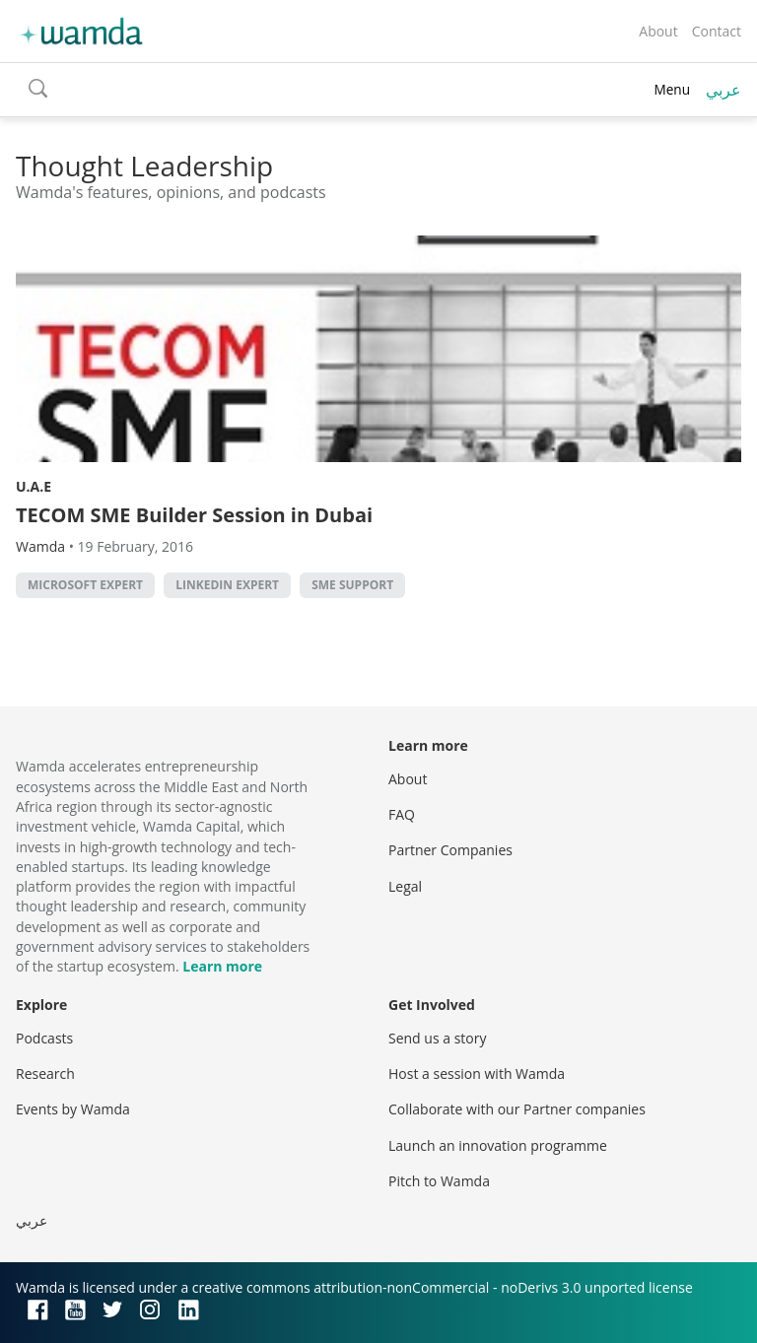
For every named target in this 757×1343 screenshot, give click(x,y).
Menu (672, 89)
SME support (352, 584)
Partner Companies (450, 849)
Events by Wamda (73, 1109)
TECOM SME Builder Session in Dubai (194, 515)
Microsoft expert (85, 584)
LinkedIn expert (227, 584)
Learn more (222, 966)
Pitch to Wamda (439, 1181)
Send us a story (437, 1038)
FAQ (401, 814)
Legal (405, 886)
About (658, 31)
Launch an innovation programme (497, 1145)
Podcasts (44, 1038)
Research (45, 1073)
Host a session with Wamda (476, 1073)
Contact (716, 31)
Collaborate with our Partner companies (517, 1109)
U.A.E (33, 486)
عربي (723, 90)
